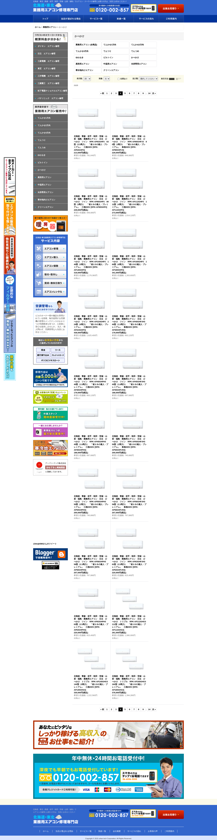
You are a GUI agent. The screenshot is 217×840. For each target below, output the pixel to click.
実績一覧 (121, 19)
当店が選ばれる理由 (70, 19)
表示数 (80, 79)
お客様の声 (153, 831)
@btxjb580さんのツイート (45, 544)
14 (149, 93)
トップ (45, 19)
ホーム (46, 831)
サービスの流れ (146, 19)
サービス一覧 (95, 19)
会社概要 (117, 831)
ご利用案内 (171, 19)
